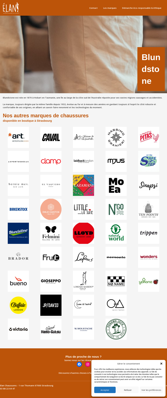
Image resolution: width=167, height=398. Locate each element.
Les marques (112, 7)
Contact (97, 7)
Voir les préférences (151, 390)
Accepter (105, 390)
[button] (161, 363)
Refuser (128, 390)
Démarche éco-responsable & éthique (142, 7)
